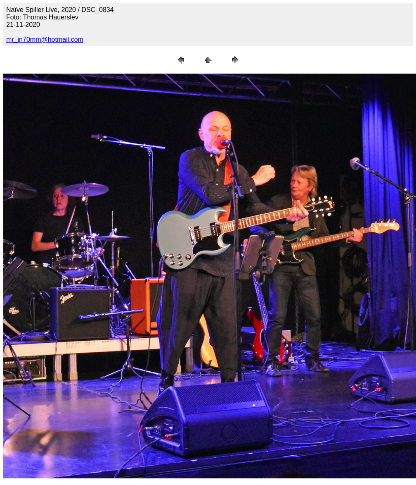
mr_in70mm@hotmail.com (44, 39)
